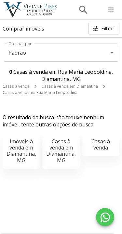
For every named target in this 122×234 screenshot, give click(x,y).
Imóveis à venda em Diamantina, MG (21, 151)
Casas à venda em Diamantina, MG (61, 151)
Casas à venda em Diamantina (69, 86)
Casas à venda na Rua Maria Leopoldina (40, 92)
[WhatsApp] (105, 217)
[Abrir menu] (111, 10)
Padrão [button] (17, 52)
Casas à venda (16, 86)
